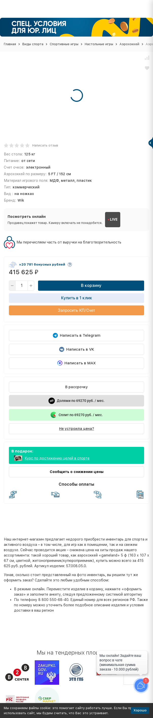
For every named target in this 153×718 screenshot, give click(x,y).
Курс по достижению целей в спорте (57, 458)
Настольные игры (99, 44)
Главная (10, 44)
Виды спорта (32, 44)
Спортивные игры (64, 44)
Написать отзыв (45, 145)
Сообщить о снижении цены (77, 472)
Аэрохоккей (129, 44)
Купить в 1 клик (76, 298)
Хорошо (140, 710)
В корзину (91, 285)
